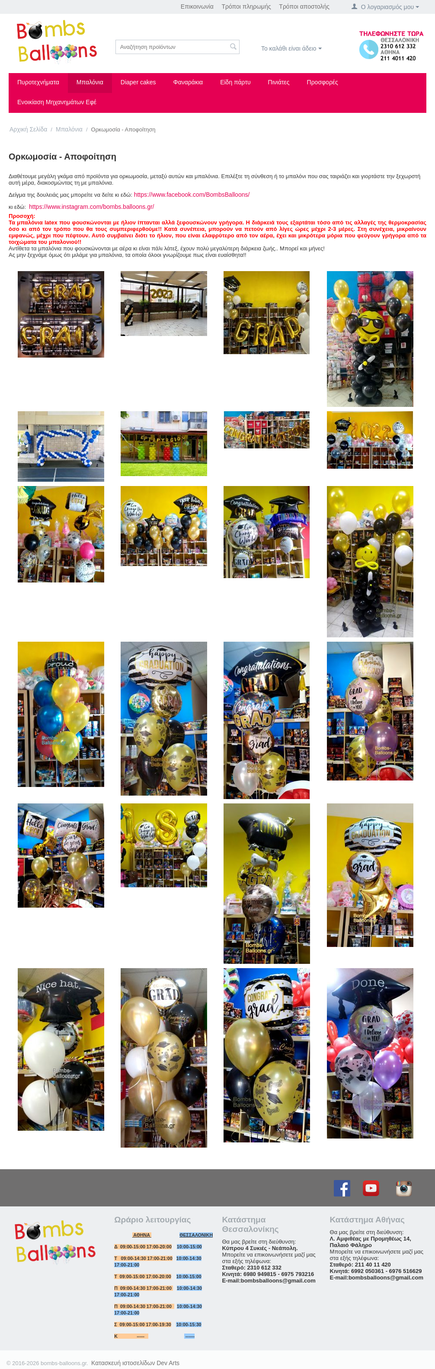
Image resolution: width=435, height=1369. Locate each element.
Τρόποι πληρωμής (246, 6)
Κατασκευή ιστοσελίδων (123, 1362)
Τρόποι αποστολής (304, 6)
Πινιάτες (279, 82)
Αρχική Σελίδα (28, 129)
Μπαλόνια (90, 82)
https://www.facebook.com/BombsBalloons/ (192, 194)
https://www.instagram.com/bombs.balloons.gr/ (91, 206)
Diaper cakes (138, 82)
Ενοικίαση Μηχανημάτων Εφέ (56, 102)
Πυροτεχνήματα (38, 82)
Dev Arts (168, 1362)
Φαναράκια (188, 82)
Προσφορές (322, 82)
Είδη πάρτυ (235, 82)
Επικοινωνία (197, 6)
